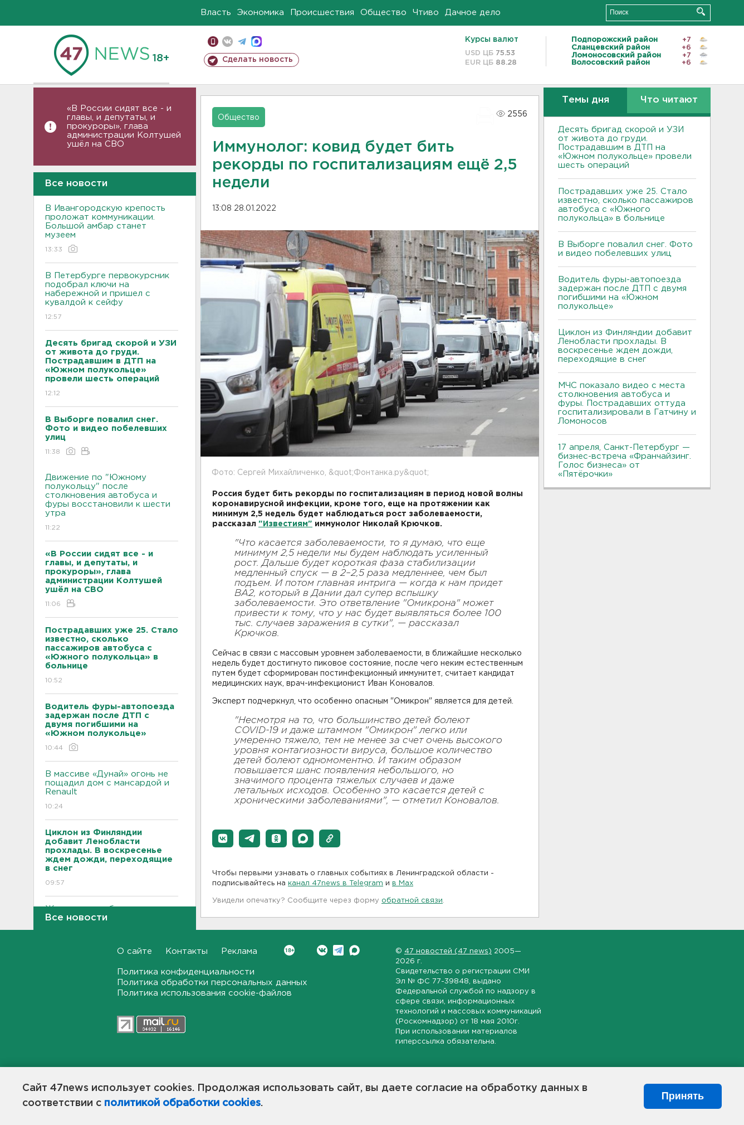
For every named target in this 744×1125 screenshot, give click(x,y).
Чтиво (426, 12)
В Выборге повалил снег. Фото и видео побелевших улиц (625, 249)
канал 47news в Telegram (335, 883)
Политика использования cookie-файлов (204, 993)
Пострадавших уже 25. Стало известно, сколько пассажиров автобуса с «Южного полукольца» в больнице (625, 205)
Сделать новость (257, 59)
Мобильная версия (213, 41)
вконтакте (227, 41)
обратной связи (412, 901)
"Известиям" (285, 524)
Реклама (239, 951)
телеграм (242, 41)
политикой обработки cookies (182, 1103)
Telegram (338, 950)
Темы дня (585, 100)
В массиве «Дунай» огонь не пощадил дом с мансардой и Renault (111, 790)
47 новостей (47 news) (448, 951)
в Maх (402, 883)
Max (354, 950)
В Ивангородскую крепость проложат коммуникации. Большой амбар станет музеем (111, 229)
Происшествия (322, 12)
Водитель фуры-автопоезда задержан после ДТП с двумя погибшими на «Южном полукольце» (622, 293)
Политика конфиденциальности (185, 972)
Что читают (669, 100)
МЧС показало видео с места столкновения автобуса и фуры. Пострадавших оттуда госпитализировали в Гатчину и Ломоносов (627, 403)
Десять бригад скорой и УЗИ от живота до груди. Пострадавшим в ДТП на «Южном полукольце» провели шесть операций (625, 147)
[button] (222, 838)
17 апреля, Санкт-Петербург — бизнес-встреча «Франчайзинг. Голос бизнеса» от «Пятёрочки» (624, 461)
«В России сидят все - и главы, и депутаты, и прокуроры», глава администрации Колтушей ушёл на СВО (124, 126)
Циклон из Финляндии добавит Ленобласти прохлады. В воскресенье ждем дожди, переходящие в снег (625, 346)
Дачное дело (473, 12)
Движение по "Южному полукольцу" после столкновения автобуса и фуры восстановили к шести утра (111, 503)
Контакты (186, 951)
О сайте (134, 951)
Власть (215, 12)
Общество (383, 12)
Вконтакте (289, 950)
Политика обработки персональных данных (212, 982)
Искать (701, 11)
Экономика (260, 12)
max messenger (256, 41)
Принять (683, 1096)
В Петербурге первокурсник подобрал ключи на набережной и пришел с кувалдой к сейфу (111, 297)
